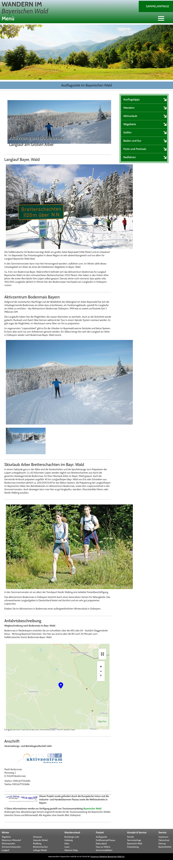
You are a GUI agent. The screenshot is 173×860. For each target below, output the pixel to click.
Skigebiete (6, 837)
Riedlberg (37, 843)
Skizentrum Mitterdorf (11, 840)
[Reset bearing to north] (101, 675)
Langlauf (5, 850)
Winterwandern (8, 843)
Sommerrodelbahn (104, 850)
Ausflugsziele (101, 837)
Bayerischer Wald (92, 808)
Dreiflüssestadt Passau (105, 840)
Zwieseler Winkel (40, 840)
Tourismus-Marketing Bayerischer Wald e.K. (107, 856)
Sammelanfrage (157, 6)
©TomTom (102, 721)
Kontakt (130, 837)
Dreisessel (37, 837)
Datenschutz (163, 840)
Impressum (163, 837)
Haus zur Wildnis (103, 847)
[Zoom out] (101, 671)
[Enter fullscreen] (102, 654)
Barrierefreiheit (164, 847)
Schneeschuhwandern (11, 847)
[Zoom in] (101, 666)
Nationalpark (101, 843)
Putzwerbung (133, 847)
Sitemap (162, 843)
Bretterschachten (40, 847)
